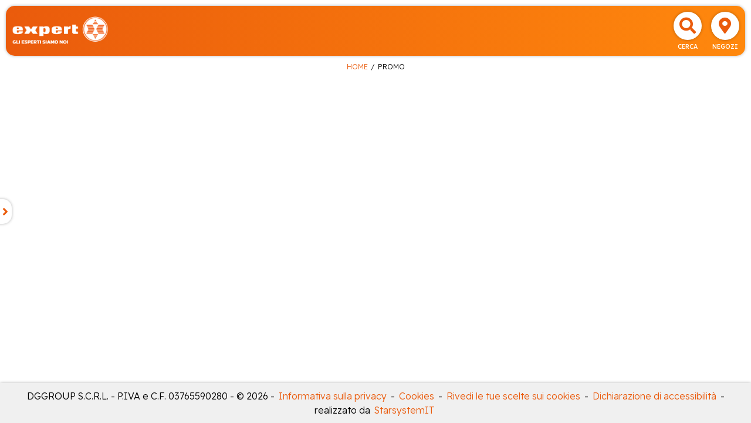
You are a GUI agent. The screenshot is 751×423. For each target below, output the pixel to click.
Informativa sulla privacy (333, 396)
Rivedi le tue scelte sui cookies (513, 396)
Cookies (416, 396)
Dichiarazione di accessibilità (654, 396)
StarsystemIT (404, 410)
